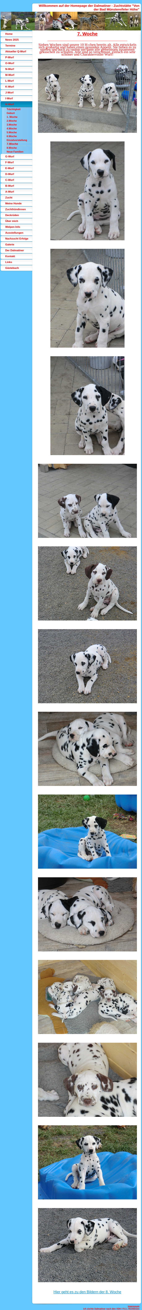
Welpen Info (12, 226)
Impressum (133, 1306)
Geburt (11, 113)
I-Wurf (9, 98)
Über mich (11, 221)
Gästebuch (12, 268)
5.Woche (12, 132)
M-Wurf (9, 75)
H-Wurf (9, 104)
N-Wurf (9, 69)
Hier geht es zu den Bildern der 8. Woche (87, 1292)
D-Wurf (9, 174)
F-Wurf (9, 162)
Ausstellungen (14, 232)
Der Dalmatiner (14, 250)
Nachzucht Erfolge (16, 238)
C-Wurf (9, 180)
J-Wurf (9, 92)
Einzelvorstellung (17, 140)
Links (8, 262)
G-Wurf (9, 156)
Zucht (8, 197)
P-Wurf (9, 57)
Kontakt (10, 256)
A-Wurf (9, 191)
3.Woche (12, 124)
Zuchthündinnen (15, 209)
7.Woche (12, 143)
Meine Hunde (13, 203)
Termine (10, 45)
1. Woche (12, 117)
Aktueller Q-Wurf (15, 51)
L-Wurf (9, 80)
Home (9, 33)
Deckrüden (12, 215)
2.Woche (12, 121)
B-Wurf (9, 185)
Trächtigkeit (14, 109)
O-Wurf (9, 63)
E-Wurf (9, 168)
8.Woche (12, 148)
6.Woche (12, 136)
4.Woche (12, 128)
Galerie (9, 244)
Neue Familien (15, 151)
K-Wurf (9, 86)
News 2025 (12, 39)
